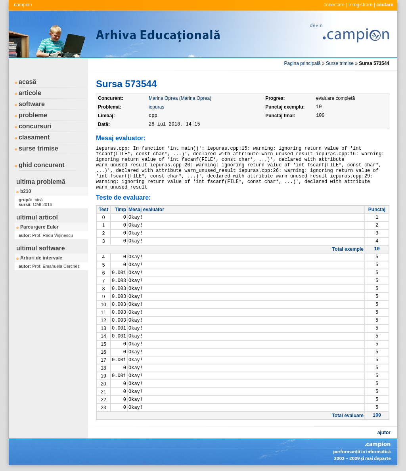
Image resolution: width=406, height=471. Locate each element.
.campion (22, 5)
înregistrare (361, 5)
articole (30, 93)
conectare (334, 5)
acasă (27, 81)
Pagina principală (302, 63)
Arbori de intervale (41, 258)
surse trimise (38, 148)
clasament (34, 137)
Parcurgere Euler (39, 227)
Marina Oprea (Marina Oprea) (180, 98)
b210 (25, 191)
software (32, 104)
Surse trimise (340, 63)
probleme (33, 115)
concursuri (35, 126)
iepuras (156, 107)
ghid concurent (42, 165)
